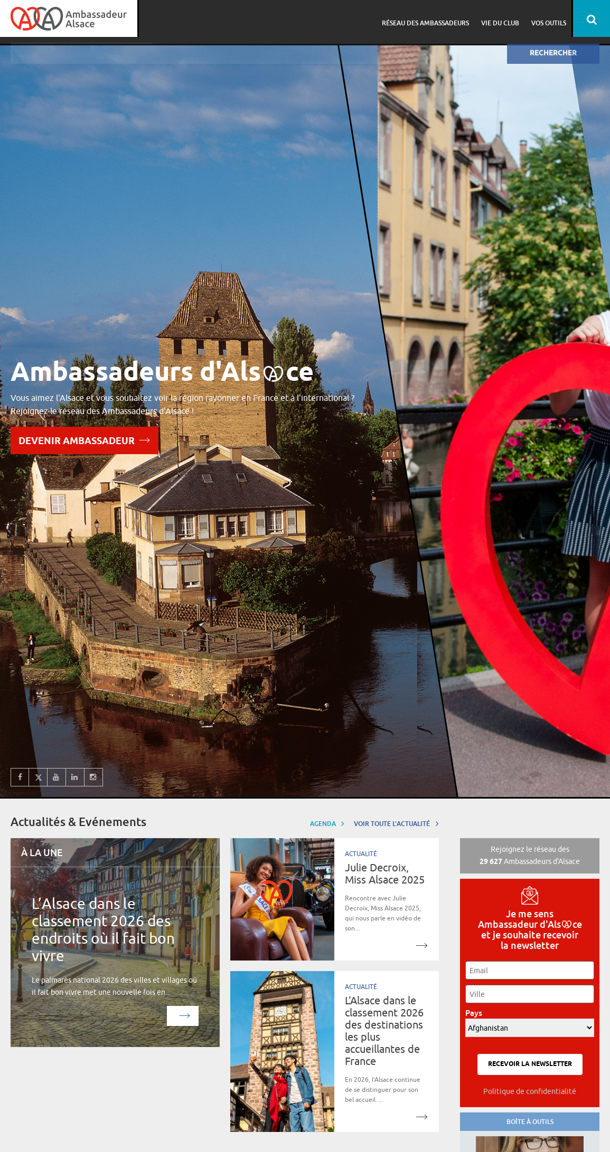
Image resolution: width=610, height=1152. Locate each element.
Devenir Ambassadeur (84, 439)
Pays (476, 1013)
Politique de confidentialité (529, 1091)
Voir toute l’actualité (396, 823)
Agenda (327, 823)
